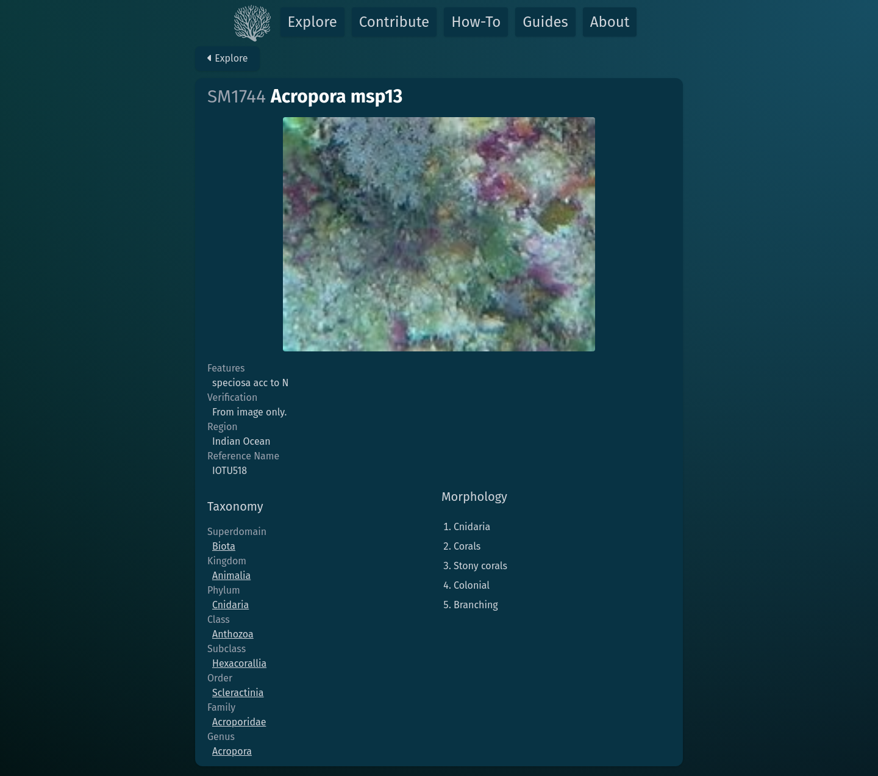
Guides (545, 22)
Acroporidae (239, 722)
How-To (476, 22)
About (610, 22)
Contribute (394, 22)
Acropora (232, 751)
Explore (312, 22)
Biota (223, 546)
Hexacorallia (239, 663)
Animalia (231, 575)
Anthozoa (233, 634)
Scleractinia (238, 693)
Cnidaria (230, 605)
